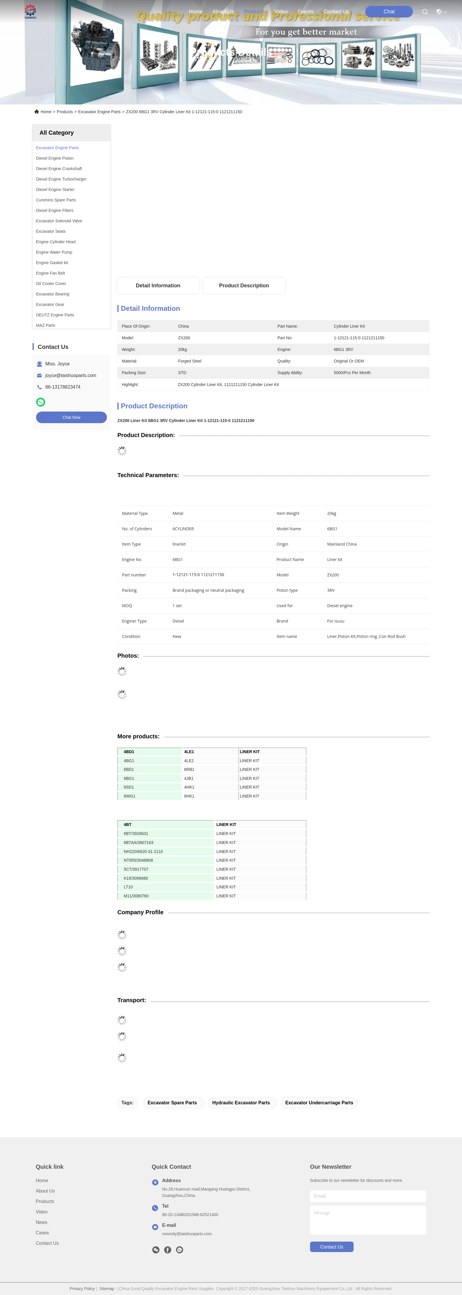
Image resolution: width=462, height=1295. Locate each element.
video (281, 12)
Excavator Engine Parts (99, 111)
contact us (336, 12)
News (41, 1222)
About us (45, 1190)
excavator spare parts (172, 1102)
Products (65, 111)
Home (196, 12)
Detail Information (158, 285)
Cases (42, 1232)
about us (223, 12)
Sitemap (106, 1288)
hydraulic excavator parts (241, 1102)
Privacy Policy (82, 1288)
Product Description (244, 285)
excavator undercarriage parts (319, 1102)
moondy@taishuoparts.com (187, 1233)
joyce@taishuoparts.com (70, 375)
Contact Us (47, 1243)
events (306, 12)
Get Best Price (327, 252)
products (254, 12)
